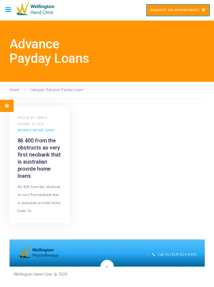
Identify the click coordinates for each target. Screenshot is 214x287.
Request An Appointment (178, 10)
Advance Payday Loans (36, 130)
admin (42, 118)
